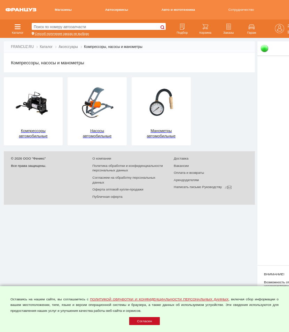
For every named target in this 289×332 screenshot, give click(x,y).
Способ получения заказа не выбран (62, 33)
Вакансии (181, 166)
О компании (101, 158)
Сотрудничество (241, 9)
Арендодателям (186, 180)
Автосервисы (116, 9)
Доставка (181, 158)
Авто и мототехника (178, 9)
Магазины (63, 9)
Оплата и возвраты (189, 173)
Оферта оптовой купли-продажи (117, 189)
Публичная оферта (107, 197)
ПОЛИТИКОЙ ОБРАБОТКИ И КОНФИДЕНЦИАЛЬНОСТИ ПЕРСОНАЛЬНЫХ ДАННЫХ (159, 299)
